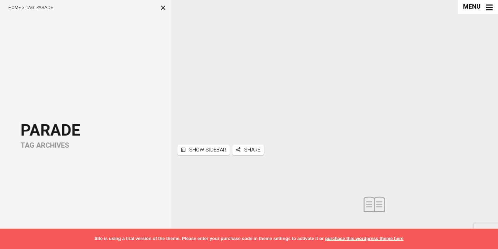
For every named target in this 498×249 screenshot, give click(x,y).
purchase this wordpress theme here (364, 238)
